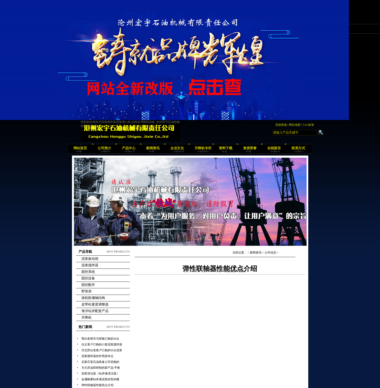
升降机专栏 (203, 148)
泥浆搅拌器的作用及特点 (97, 356)
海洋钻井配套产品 (95, 311)
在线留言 (274, 148)
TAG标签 (308, 125)
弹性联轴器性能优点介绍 (97, 385)
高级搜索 (281, 125)
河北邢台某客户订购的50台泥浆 (101, 350)
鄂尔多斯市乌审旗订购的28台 (100, 338)
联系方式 (298, 148)
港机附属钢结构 (93, 298)
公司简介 (104, 148)
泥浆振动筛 (89, 259)
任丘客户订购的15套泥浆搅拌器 (101, 344)
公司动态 (270, 252)
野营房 (86, 291)
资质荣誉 (250, 148)
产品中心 (128, 148)
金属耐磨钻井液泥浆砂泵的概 (100, 379)
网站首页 (80, 148)
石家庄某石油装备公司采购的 (100, 362)
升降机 (86, 317)
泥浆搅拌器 (89, 265)
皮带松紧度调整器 (95, 304)
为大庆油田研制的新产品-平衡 (100, 367)
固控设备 (88, 278)
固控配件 (88, 285)
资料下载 (225, 148)
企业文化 (177, 148)
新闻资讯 (153, 148)
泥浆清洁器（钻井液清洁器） (100, 373)
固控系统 (88, 272)
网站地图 (295, 125)
